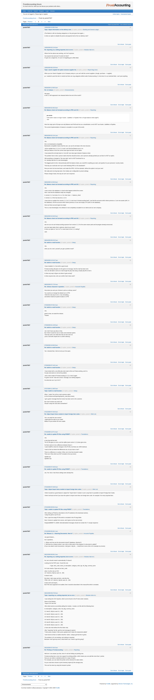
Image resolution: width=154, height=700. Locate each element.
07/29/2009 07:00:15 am (51, 305)
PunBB (108, 684)
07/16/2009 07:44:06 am (51, 467)
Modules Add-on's (89, 50)
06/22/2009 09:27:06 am (51, 593)
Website (52, 11)
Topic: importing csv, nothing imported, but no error (60, 595)
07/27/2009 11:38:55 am (51, 388)
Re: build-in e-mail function (52, 242)
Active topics (116, 14)
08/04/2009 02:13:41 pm (51, 135)
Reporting (93, 110)
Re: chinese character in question (54, 286)
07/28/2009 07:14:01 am (51, 365)
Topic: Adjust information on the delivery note (58, 29)
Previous (30, 21)
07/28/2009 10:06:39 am (51, 345)
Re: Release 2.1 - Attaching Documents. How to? (59, 533)
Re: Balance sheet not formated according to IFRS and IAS (61, 110)
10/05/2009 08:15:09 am (51, 67)
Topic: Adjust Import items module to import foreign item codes (63, 489)
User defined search (125, 24)
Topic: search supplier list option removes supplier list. (61, 70)
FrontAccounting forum (32, 4)
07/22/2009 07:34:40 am (51, 412)
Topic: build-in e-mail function (53, 391)
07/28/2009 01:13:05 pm (51, 325)
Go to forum (121, 44)
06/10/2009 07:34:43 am (51, 647)
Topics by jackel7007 (113, 24)
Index (24, 11)
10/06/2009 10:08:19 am (51, 27)
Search (36, 11)
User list (30, 11)
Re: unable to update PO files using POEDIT (57, 434)
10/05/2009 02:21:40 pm (51, 47)
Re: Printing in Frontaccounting (54, 650)
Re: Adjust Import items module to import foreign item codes (62, 414)
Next (49, 21)
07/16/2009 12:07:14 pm (51, 432)
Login (47, 11)
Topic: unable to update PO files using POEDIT (58, 509)
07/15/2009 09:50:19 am (51, 507)
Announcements (69, 90)
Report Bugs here (92, 70)
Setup (73, 242)
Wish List (93, 414)
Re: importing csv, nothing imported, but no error (59, 50)
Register (41, 11)
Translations (84, 434)
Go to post (128, 44)
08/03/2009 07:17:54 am (51, 284)
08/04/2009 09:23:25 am (51, 240)
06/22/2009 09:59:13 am (51, 554)
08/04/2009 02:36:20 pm (51, 108)
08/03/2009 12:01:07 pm (51, 260)
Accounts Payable (80, 286)
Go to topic (121, 64)
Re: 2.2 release (49, 90)
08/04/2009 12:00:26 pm (51, 182)
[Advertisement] (77, 693)
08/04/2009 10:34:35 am (51, 216)
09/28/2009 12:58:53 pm (51, 87)
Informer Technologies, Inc (125, 684)
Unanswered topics (126, 14)
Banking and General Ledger (91, 29)
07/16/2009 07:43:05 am (51, 487)
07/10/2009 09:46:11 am (51, 531)
